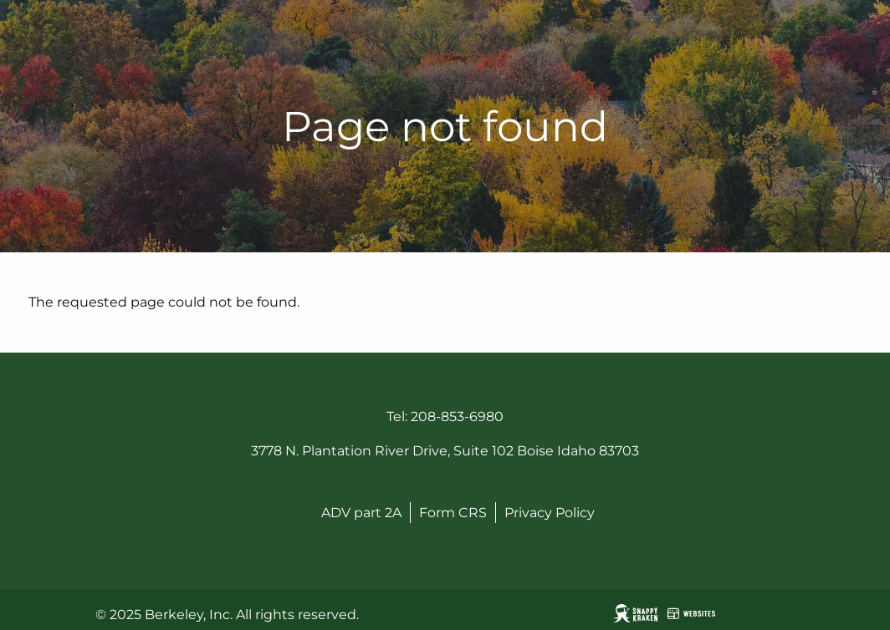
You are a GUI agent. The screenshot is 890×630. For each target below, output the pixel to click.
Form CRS (453, 513)
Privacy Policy (549, 513)
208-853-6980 (457, 416)
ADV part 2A (361, 513)
